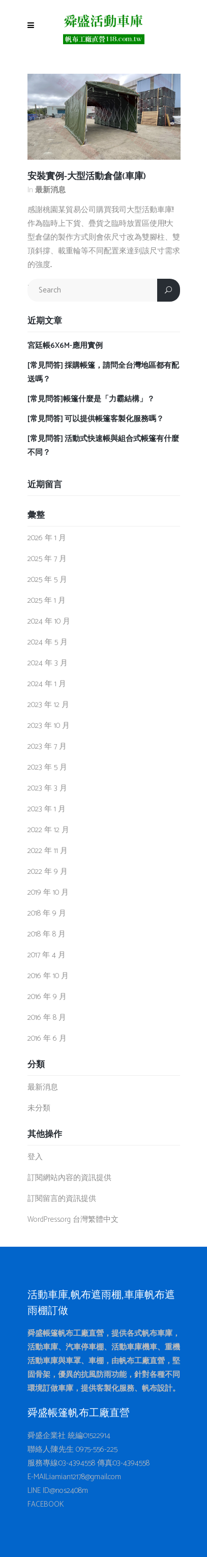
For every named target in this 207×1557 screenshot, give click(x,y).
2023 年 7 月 (47, 746)
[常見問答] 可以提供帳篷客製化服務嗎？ (95, 419)
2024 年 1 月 (46, 684)
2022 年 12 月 (48, 830)
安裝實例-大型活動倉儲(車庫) (86, 176)
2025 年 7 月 (47, 558)
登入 (35, 1157)
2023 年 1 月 (46, 809)
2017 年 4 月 (46, 955)
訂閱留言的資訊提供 (61, 1198)
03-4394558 (76, 1463)
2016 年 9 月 (47, 996)
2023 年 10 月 (48, 725)
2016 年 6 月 (47, 1038)
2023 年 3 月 (47, 788)
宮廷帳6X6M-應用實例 (65, 345)
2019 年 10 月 (48, 892)
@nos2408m (69, 1490)
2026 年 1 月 (46, 538)
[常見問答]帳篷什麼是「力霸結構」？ (91, 399)
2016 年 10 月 (48, 976)
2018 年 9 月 (46, 913)
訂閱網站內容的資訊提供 (69, 1177)
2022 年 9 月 (47, 871)
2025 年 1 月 (46, 600)
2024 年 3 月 (47, 663)
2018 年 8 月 (46, 934)
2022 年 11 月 (47, 850)
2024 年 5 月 (47, 642)
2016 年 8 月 (46, 1017)
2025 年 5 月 (47, 579)
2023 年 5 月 (47, 767)
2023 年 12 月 (48, 704)
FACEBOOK (45, 1504)
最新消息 (50, 190)
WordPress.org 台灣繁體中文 (73, 1219)
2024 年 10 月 (48, 621)
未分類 (38, 1108)
